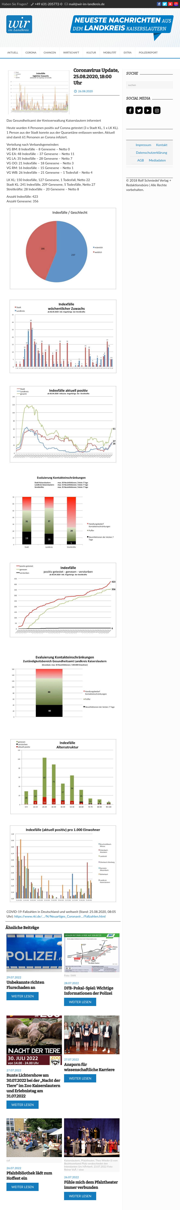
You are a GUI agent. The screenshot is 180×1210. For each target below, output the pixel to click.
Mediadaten (157, 160)
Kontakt (161, 145)
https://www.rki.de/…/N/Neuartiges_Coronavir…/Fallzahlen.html (60, 916)
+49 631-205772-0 (48, 4)
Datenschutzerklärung (151, 152)
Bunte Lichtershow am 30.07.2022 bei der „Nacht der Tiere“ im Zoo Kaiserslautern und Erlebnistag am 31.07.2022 (33, 1086)
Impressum (143, 145)
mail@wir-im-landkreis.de (87, 4)
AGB (140, 160)
